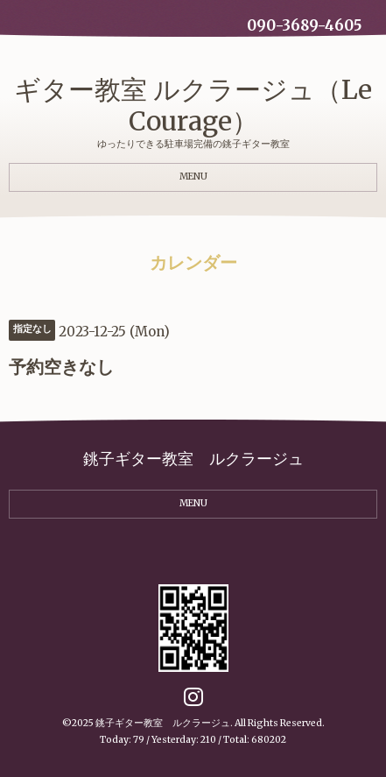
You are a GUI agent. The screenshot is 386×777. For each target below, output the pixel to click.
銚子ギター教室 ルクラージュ (162, 723)
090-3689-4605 (304, 26)
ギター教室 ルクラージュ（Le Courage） (193, 105)
